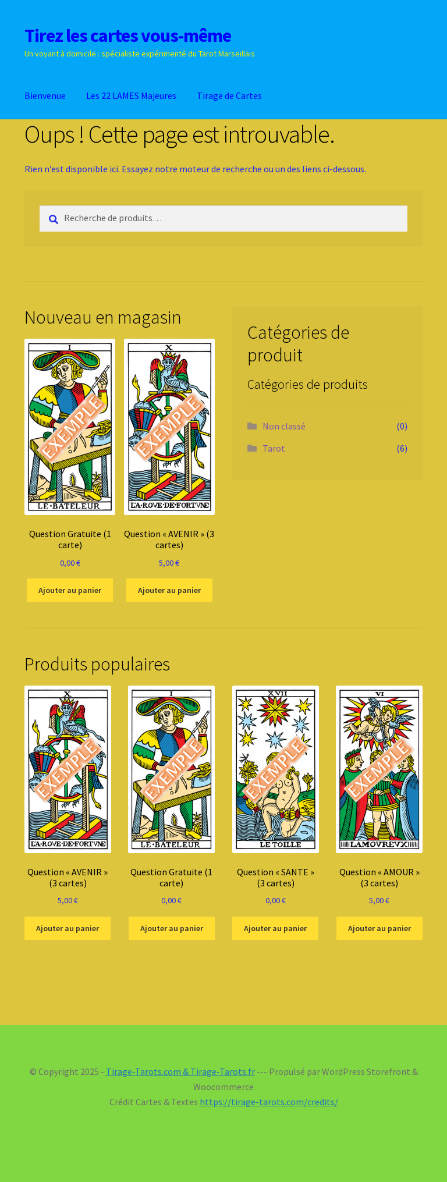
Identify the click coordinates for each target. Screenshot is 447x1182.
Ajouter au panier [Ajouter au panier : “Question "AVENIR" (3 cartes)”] (169, 590)
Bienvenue (45, 95)
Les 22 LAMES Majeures (131, 95)
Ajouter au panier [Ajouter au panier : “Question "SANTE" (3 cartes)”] (275, 928)
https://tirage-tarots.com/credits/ (269, 1102)
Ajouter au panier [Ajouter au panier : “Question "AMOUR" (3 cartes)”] (379, 928)
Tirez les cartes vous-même (127, 35)
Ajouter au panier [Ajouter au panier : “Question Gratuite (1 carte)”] (69, 590)
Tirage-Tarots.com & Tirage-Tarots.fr (180, 1071)
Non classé (284, 426)
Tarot (273, 448)
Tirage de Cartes (229, 95)
